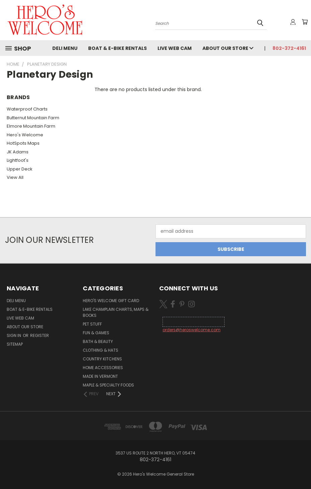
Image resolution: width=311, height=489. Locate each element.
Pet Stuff (92, 324)
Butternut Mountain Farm (33, 118)
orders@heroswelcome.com (192, 330)
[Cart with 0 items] (304, 21)
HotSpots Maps (23, 143)
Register (39, 335)
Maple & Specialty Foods (108, 385)
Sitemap (15, 344)
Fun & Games (96, 333)
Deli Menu (64, 48)
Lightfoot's (17, 160)
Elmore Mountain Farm (31, 126)
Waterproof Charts (27, 109)
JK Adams (17, 152)
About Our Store (227, 48)
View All (15, 177)
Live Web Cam (175, 48)
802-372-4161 (289, 48)
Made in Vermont (100, 376)
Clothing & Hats (100, 350)
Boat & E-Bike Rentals (117, 48)
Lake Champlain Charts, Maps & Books (115, 312)
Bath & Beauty (98, 341)
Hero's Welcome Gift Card (111, 300)
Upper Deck (20, 169)
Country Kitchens (102, 359)
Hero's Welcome (25, 135)
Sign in (14, 335)
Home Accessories (103, 367)
